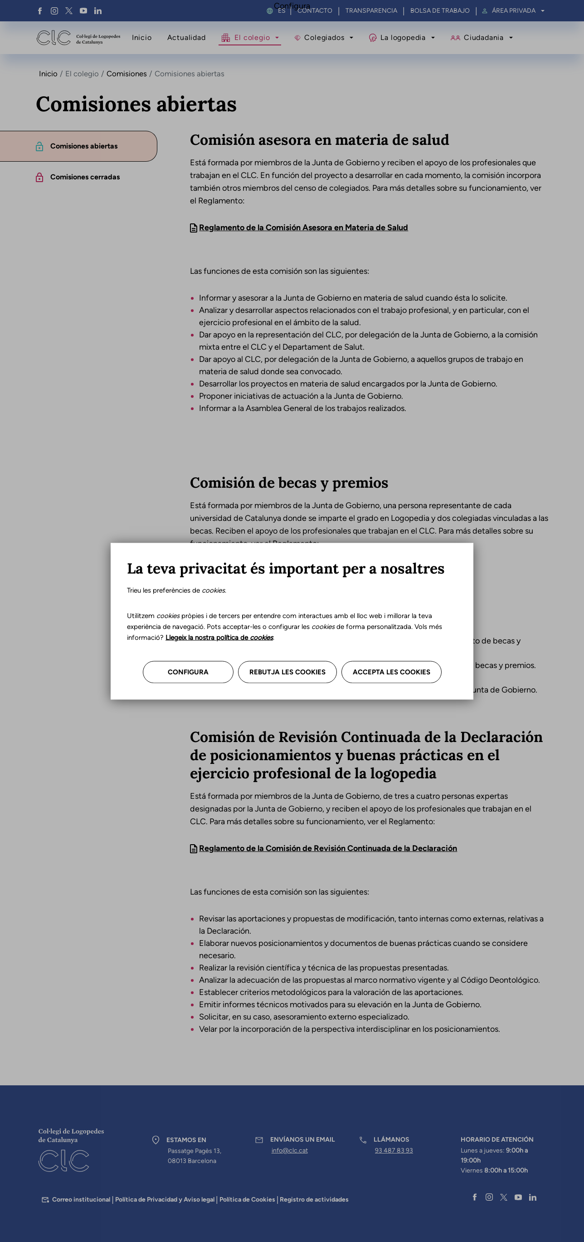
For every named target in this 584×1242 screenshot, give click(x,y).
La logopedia (402, 37)
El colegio (252, 37)
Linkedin (98, 11)
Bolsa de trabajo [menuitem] (440, 11)
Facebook (40, 11)
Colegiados (324, 37)
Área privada (513, 11)
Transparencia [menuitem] (371, 11)
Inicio (142, 37)
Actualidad (186, 37)
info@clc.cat (290, 1150)
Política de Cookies (247, 1199)
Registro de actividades (314, 1199)
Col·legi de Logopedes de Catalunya (78, 37)
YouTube (83, 11)
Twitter (69, 11)
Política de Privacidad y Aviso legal (164, 1199)
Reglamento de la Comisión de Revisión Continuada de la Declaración (328, 848)
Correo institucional (81, 1199)
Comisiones (127, 73)
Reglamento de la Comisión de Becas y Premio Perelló (298, 570)
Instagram (54, 11)
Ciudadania (484, 37)
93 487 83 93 (394, 1150)
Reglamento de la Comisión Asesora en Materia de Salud (303, 228)
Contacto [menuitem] (314, 11)
